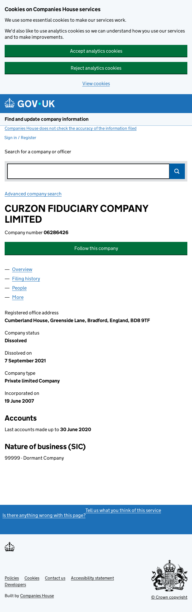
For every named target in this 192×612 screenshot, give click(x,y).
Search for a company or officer (38, 152)
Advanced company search (33, 194)
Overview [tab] (22, 269)
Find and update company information (47, 119)
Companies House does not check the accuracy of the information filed (71, 128)
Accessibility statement (92, 578)
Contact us (55, 578)
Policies (12, 578)
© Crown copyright (169, 597)
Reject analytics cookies (96, 68)
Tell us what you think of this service (123, 510)
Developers (15, 584)
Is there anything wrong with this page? (43, 515)
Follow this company (96, 248)
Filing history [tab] (26, 279)
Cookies (31, 578)
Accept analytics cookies (96, 51)
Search (177, 171)
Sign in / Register (20, 137)
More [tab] (18, 297)
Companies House (37, 595)
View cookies (96, 83)
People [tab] (19, 288)
